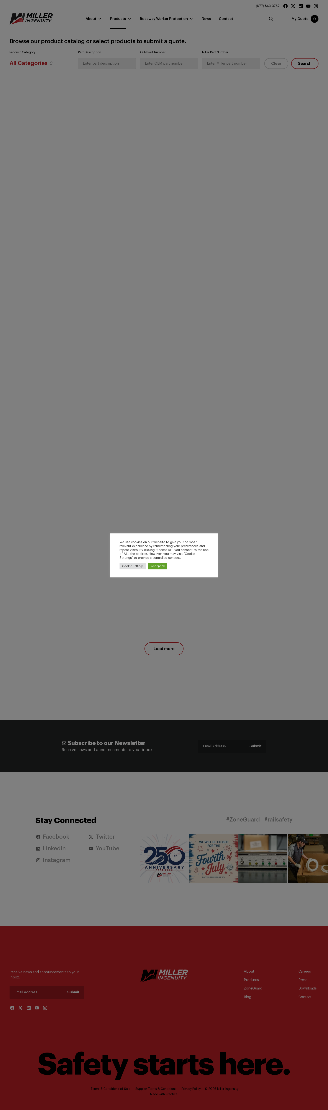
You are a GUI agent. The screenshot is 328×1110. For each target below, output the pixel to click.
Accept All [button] (158, 566)
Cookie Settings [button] (133, 566)
